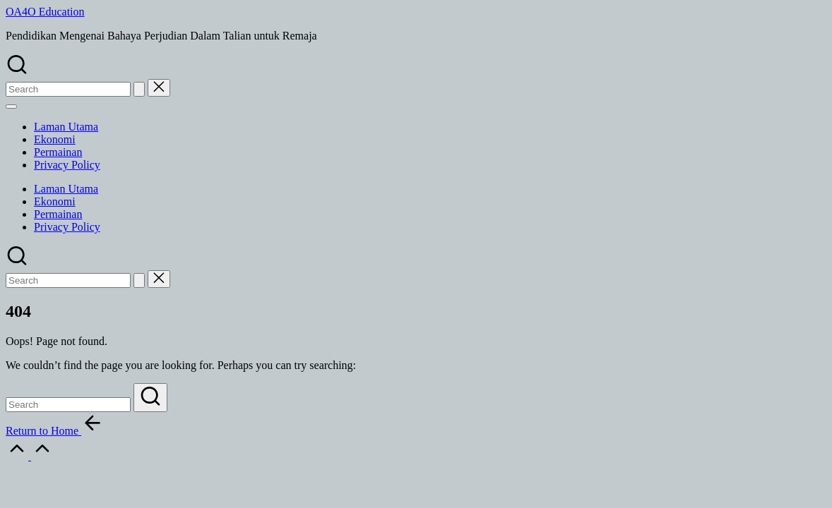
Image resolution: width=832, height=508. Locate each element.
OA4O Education (45, 12)
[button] (139, 89)
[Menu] (11, 106)
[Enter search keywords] (68, 404)
